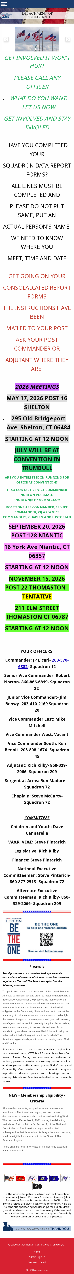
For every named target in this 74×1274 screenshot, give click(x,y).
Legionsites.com (40, 1270)
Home (37, 1251)
